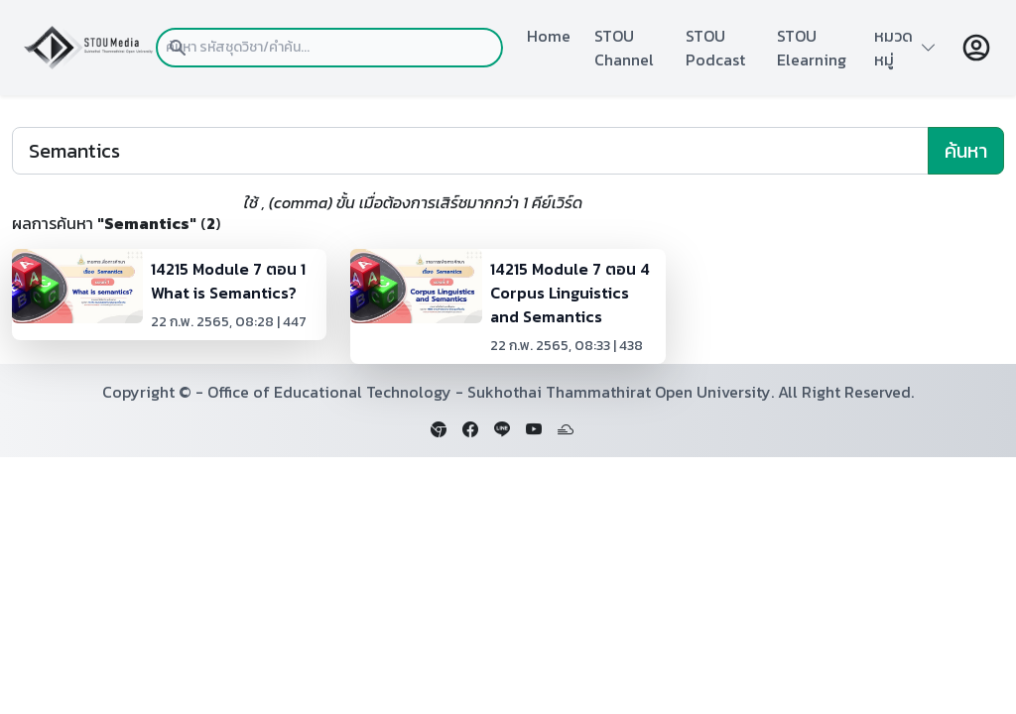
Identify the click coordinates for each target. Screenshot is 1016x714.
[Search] (470, 151)
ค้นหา (966, 151)
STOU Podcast (715, 47)
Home (549, 36)
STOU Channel (624, 47)
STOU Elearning (811, 47)
